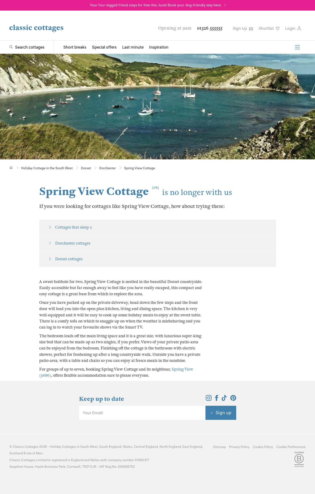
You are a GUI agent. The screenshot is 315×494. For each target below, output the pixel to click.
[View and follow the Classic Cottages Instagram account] (209, 399)
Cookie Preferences (291, 447)
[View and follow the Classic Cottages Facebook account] (216, 399)
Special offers (104, 47)
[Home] (11, 167)
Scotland (16, 453)
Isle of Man (34, 453)
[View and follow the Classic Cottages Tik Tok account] (224, 399)
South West (89, 447)
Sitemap (219, 447)
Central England (146, 447)
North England (170, 447)
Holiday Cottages (63, 447)
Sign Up (243, 28)
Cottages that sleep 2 (73, 227)
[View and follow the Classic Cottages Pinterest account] (233, 399)
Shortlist (269, 28)
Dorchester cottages (72, 243)
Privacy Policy (239, 447)
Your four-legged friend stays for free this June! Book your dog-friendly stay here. (156, 5)
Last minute (133, 47)
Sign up (224, 412)
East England (192, 447)
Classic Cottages (25, 447)
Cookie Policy (263, 447)
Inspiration (158, 47)
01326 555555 (209, 28)
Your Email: (93, 412)
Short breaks (74, 47)
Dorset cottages (69, 259)
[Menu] (297, 47)
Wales (127, 447)
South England (110, 447)
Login (293, 28)
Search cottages (29, 47)
